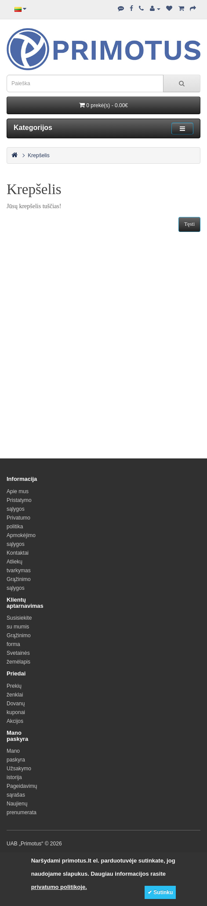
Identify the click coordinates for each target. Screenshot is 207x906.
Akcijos (15, 721)
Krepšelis (38, 155)
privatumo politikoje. (59, 887)
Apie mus (18, 491)
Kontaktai (18, 553)
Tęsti (189, 224)
